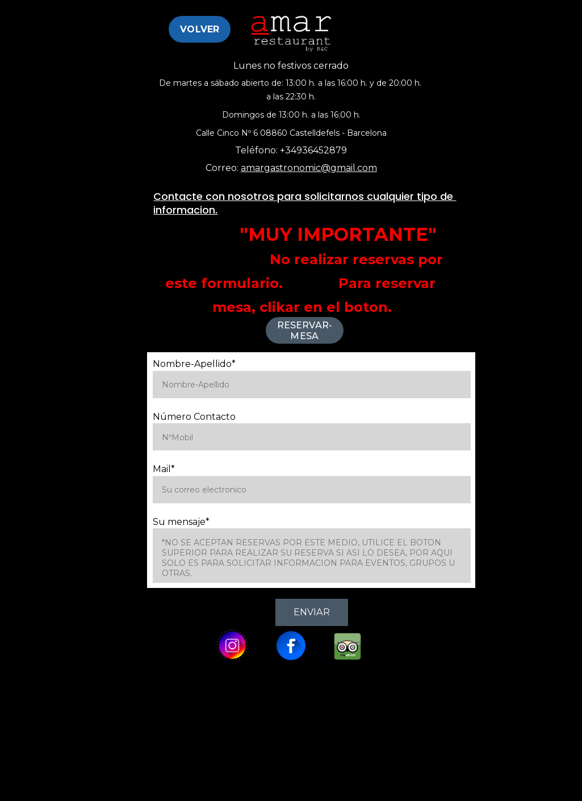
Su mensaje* (181, 521)
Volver (199, 29)
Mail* (164, 469)
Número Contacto (194, 416)
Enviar (312, 612)
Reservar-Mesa (304, 330)
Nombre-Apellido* (194, 363)
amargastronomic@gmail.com (309, 167)
